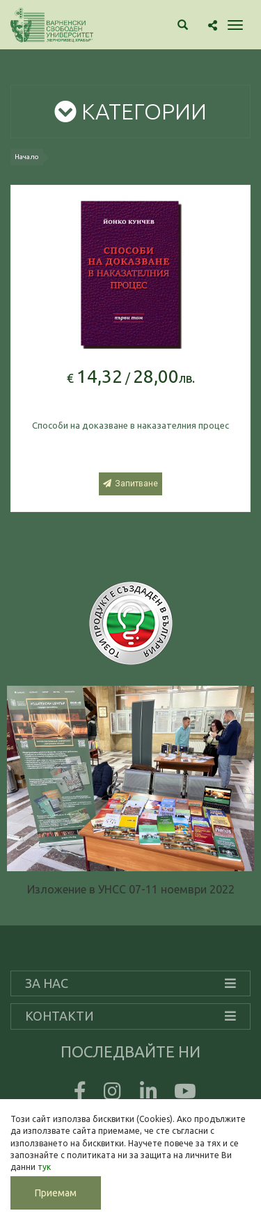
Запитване (130, 483)
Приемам (56, 1192)
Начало (27, 156)
